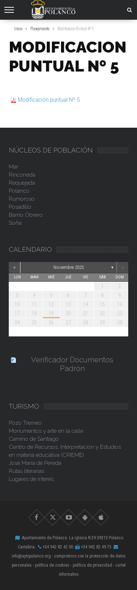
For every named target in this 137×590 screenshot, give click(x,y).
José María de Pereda (35, 463)
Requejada (22, 183)
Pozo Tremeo (25, 423)
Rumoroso (22, 199)
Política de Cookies (52, 565)
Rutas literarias (26, 471)
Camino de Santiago (34, 439)
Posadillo (20, 207)
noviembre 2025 (68, 267)
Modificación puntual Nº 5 (49, 99)
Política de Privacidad (92, 565)
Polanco (19, 191)
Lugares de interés (31, 479)
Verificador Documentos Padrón (72, 364)
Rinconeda (22, 174)
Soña (15, 223)
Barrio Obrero (26, 215)
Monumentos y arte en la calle (46, 431)
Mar (13, 166)
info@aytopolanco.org (31, 556)
